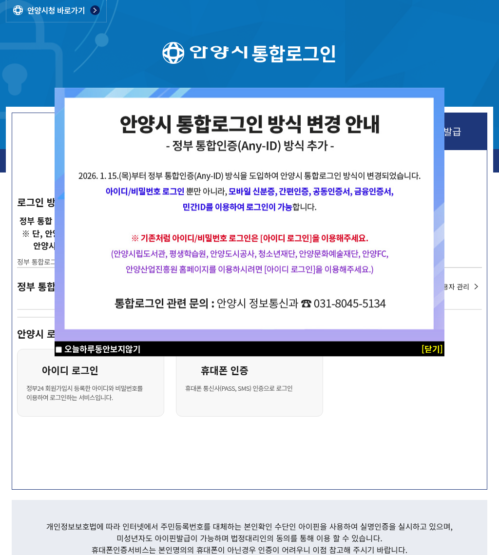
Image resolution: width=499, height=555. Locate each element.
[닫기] (432, 349)
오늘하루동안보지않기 (102, 349)
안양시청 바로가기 (56, 10)
